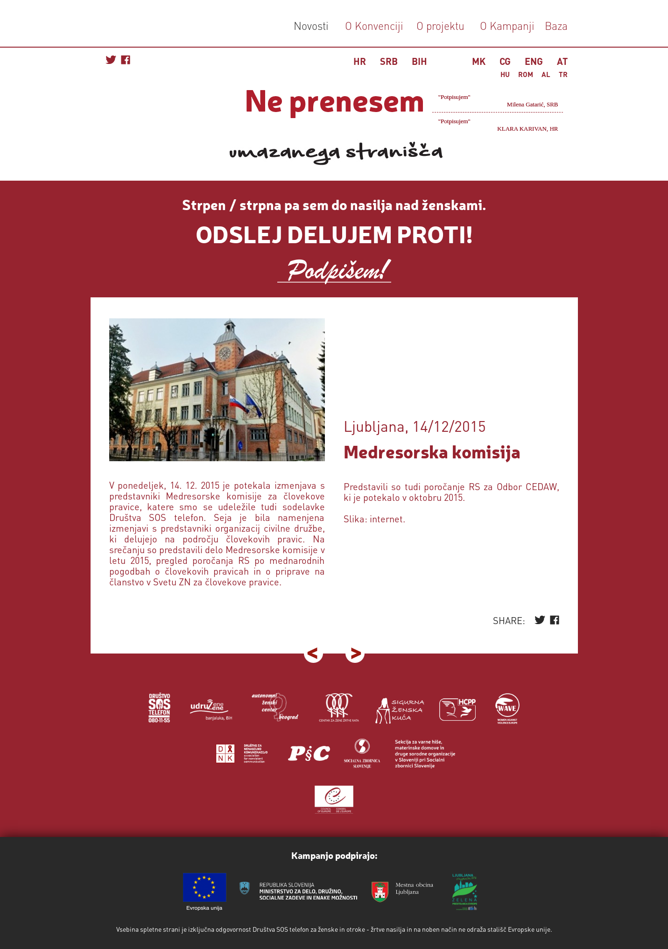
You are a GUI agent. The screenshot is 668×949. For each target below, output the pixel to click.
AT (562, 61)
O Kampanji (507, 25)
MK (478, 61)
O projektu (440, 25)
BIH (419, 61)
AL (545, 74)
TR (563, 74)
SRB (389, 61)
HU (505, 74)
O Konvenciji (374, 25)
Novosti (311, 25)
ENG (534, 61)
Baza (555, 25)
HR (359, 61)
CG (505, 61)
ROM (525, 74)
